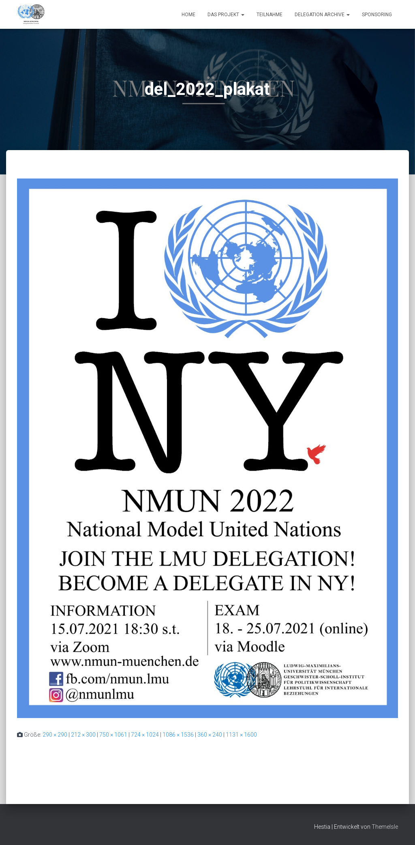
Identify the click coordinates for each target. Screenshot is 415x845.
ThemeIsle (385, 826)
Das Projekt (226, 14)
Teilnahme (269, 14)
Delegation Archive (322, 14)
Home (188, 14)
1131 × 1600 (241, 734)
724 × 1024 (145, 734)
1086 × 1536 (178, 734)
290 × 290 (55, 734)
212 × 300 (83, 734)
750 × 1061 (113, 734)
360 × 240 (209, 734)
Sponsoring (377, 14)
